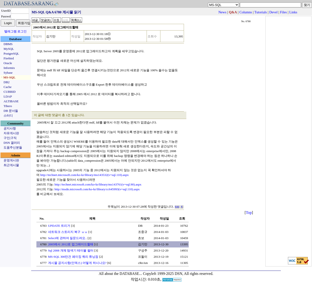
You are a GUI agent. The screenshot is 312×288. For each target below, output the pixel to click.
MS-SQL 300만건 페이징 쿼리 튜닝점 (73, 256)
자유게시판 (11, 133)
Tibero (8, 106)
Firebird (9, 58)
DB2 (7, 82)
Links (293, 12)
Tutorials (260, 12)
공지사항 (10, 128)
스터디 (8, 115)
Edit (177, 207)
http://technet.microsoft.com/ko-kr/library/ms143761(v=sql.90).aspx (97, 184)
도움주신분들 (13, 147)
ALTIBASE (11, 101)
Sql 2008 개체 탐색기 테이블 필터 (71, 250)
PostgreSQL (11, 53)
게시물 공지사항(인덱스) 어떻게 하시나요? (77, 263)
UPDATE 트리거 (59, 225)
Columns (245, 12)
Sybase (8, 72)
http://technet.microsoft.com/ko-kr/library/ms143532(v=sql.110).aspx (84, 175)
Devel (273, 12)
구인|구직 (10, 138)
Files (283, 12)
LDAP (8, 96)
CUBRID (9, 91)
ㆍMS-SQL (7, 77)
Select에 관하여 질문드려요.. (67, 238)
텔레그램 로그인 (15, 31)
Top (249, 213)
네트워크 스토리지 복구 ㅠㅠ (68, 232)
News (222, 12)
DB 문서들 (11, 111)
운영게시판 (11, 160)
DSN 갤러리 (12, 142)
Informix (9, 68)
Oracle (8, 63)
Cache (7, 87)
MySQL (9, 49)
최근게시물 (11, 165)
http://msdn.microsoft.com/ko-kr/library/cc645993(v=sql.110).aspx (97, 189)
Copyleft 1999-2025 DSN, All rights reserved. (178, 274)
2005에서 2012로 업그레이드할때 (70, 244)
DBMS (8, 44)
